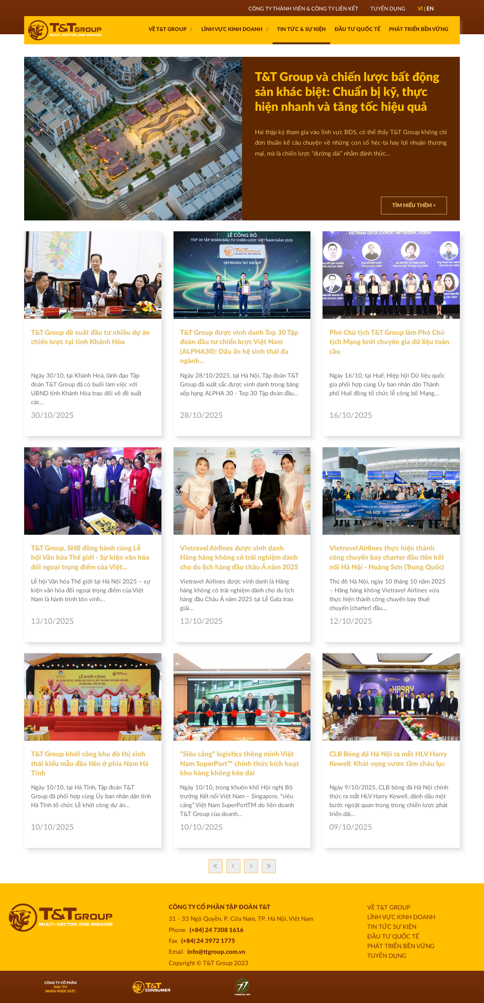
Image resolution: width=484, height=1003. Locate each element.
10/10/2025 (201, 827)
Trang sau (251, 866)
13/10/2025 (201, 621)
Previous (233, 866)
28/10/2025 (201, 415)
